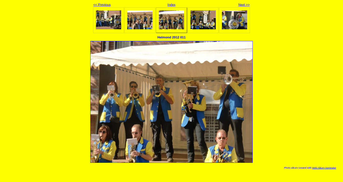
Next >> (244, 5)
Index (171, 5)
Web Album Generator (324, 167)
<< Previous (102, 5)
